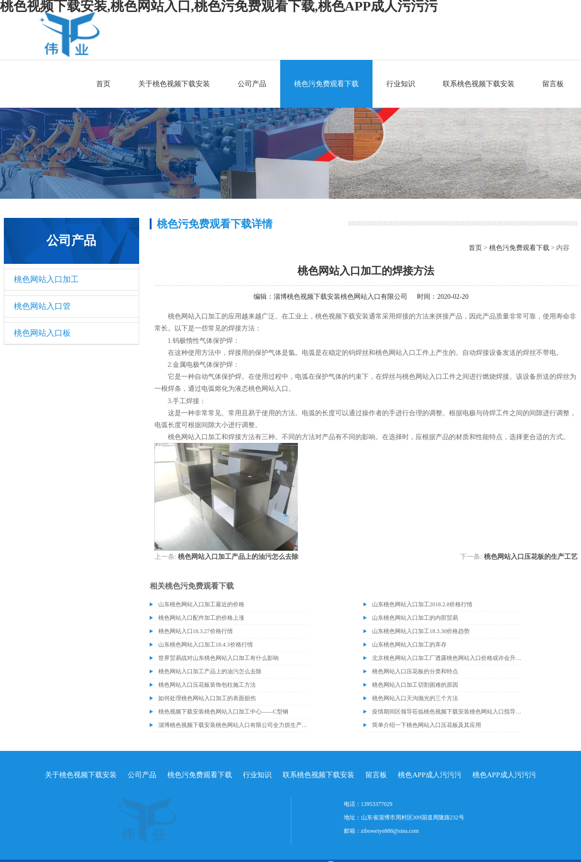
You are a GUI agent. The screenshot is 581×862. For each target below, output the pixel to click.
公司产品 (252, 84)
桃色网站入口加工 (46, 279)
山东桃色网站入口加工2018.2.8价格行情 (422, 604)
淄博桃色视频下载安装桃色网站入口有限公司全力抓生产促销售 (233, 725)
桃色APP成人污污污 (429, 775)
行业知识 (400, 84)
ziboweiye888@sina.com (390, 831)
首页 (103, 84)
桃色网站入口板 (42, 333)
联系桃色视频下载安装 (479, 84)
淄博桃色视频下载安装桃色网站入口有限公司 (340, 296)
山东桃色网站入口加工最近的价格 (201, 604)
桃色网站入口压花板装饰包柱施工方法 (207, 684)
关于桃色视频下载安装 (174, 84)
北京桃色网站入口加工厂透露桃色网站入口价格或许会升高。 (447, 658)
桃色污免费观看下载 (326, 84)
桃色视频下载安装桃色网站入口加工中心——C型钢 (223, 711)
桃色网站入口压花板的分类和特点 (415, 671)
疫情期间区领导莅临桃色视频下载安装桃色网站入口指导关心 (447, 711)
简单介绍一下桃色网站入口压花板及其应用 (426, 725)
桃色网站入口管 (42, 306)
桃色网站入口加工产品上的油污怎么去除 (238, 556)
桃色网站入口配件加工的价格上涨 (201, 617)
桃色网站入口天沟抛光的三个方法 (415, 698)
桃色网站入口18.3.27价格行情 (195, 631)
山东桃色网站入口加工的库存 (409, 644)
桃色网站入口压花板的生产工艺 (531, 556)
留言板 (553, 84)
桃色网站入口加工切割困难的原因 (415, 684)
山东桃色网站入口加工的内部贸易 (415, 617)
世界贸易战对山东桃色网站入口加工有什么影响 (218, 658)
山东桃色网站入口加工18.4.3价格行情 (205, 644)
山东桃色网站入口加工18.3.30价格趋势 (421, 631)
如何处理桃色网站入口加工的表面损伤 (207, 698)
